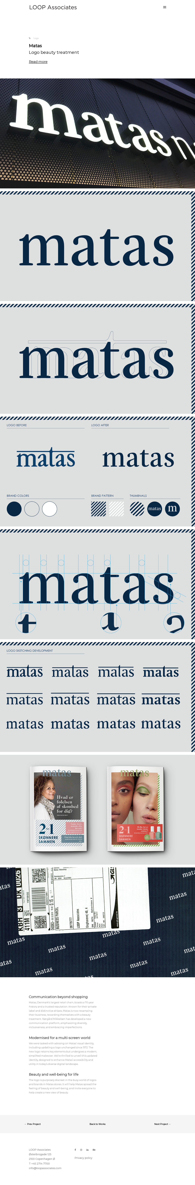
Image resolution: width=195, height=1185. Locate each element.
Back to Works (97, 1124)
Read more (38, 62)
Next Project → (162, 1124)
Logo (36, 38)
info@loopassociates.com (45, 1168)
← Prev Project (32, 1124)
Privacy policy (83, 1158)
